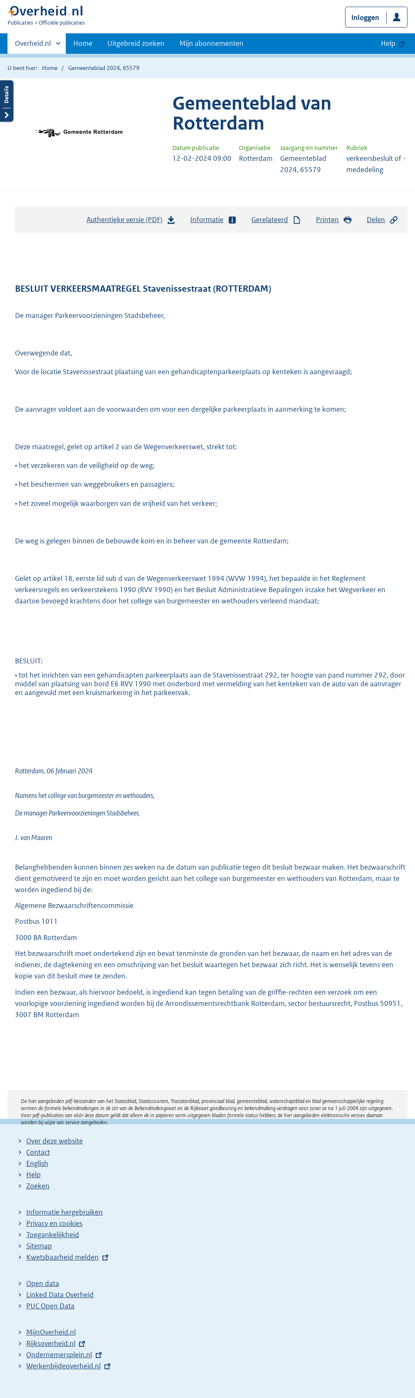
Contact (38, 1152)
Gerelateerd (276, 220)
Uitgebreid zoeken (135, 43)
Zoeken (38, 1185)
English (37, 1163)
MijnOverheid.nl (51, 1332)
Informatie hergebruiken (64, 1212)
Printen (334, 220)
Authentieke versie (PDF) (131, 221)
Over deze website (54, 1140)
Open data (42, 1283)
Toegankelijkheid (52, 1234)
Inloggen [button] (365, 17)
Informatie (213, 220)
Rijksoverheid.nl (50, 1343)
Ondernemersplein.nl (59, 1354)
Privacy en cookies (54, 1223)
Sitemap (39, 1245)
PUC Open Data (50, 1305)
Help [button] (388, 43)
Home (82, 43)
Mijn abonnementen (211, 43)
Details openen (6, 101)
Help (33, 1174)
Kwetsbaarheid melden (62, 1257)
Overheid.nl (33, 46)
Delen (382, 220)
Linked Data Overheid (60, 1294)
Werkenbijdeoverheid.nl (63, 1365)
